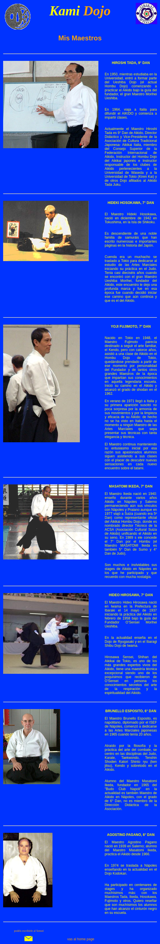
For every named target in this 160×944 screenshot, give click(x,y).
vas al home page (80, 939)
